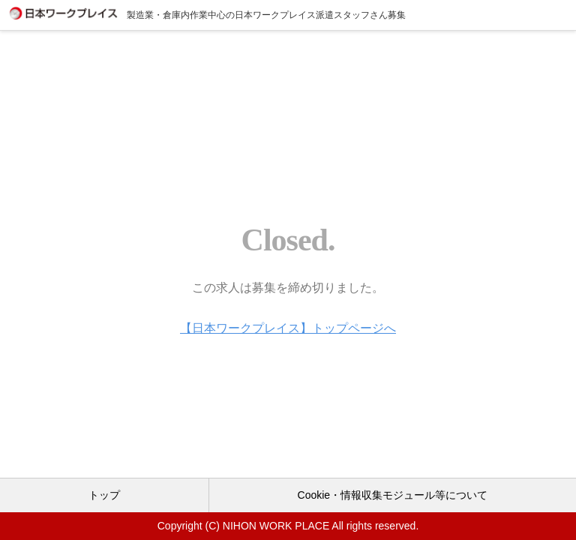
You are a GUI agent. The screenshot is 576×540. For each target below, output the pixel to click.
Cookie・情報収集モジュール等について (393, 495)
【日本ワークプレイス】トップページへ (288, 328)
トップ (104, 495)
